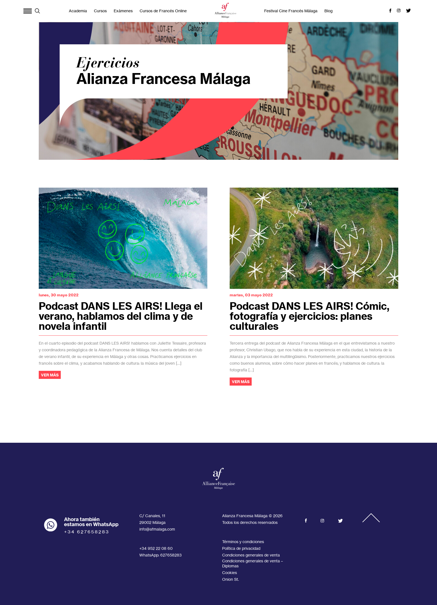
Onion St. (230, 579)
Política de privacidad (241, 548)
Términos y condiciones (243, 541)
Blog (328, 10)
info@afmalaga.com (157, 529)
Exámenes (123, 10)
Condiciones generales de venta (251, 555)
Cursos (100, 10)
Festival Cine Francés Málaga (290, 10)
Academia (78, 10)
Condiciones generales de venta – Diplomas (252, 563)
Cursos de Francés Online (163, 10)
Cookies (229, 572)
